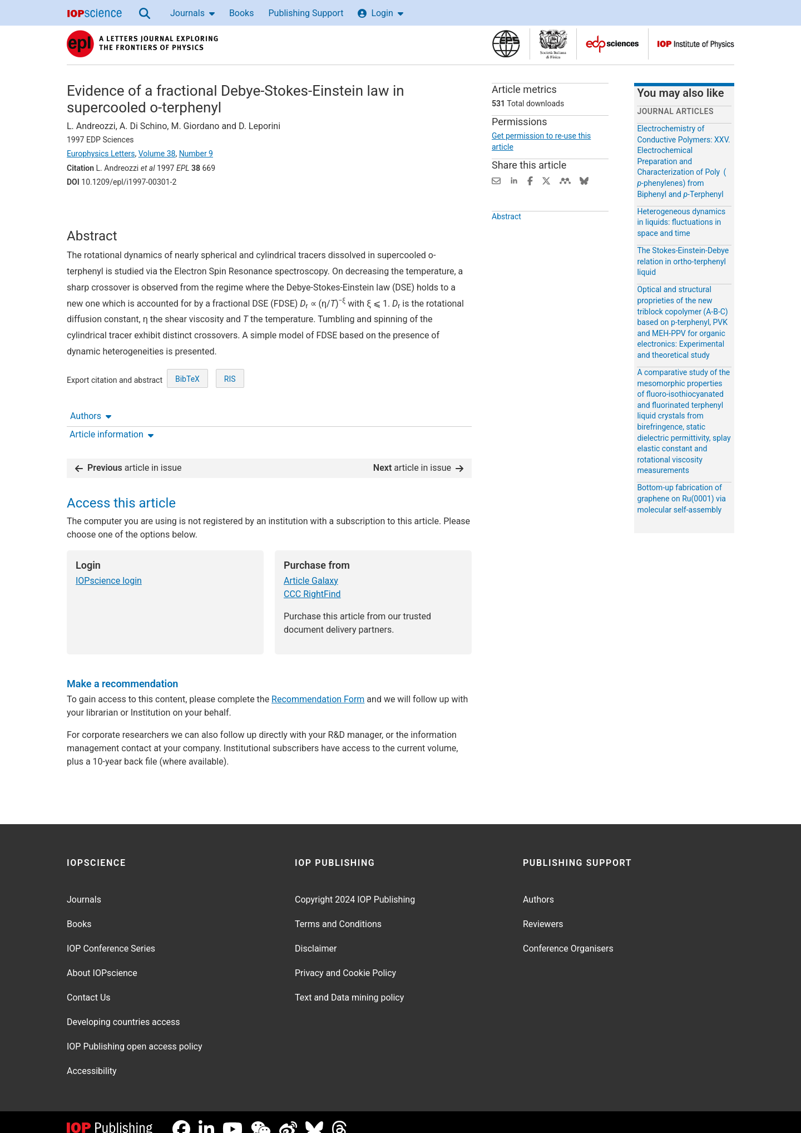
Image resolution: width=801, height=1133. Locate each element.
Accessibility (92, 1057)
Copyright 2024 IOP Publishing (355, 885)
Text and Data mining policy (349, 983)
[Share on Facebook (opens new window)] (530, 180)
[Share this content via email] (496, 180)
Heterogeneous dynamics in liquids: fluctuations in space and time (681, 222)
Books (241, 13)
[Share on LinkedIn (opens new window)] (514, 180)
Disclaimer (316, 934)
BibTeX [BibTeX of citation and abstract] (187, 414)
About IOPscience (102, 959)
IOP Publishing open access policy (134, 1032)
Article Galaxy (311, 566)
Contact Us (89, 983)
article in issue (128, 453)
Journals (192, 13)
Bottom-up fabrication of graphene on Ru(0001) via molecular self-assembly (681, 498)
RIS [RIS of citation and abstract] (230, 414)
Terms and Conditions (338, 910)
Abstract (506, 237)
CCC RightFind (312, 579)
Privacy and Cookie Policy (345, 959)
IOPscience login (109, 566)
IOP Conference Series (111, 934)
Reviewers (543, 910)
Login (380, 13)
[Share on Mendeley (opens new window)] (565, 180)
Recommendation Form (317, 685)
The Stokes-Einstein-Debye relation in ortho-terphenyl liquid (683, 261)
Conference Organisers (568, 934)
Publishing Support (305, 13)
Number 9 (196, 153)
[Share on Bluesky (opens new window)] (584, 180)
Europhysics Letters (101, 153)
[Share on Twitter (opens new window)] (546, 180)
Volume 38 (157, 153)
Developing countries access (123, 1008)
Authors (90, 213)
